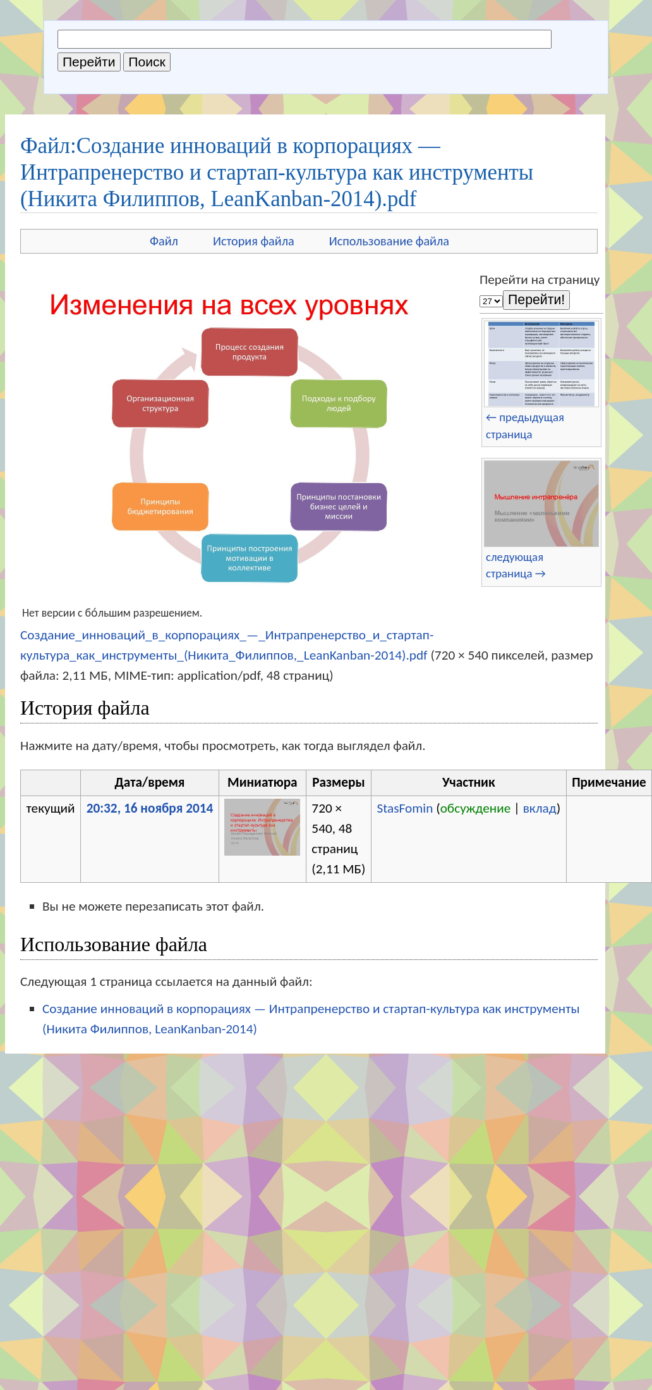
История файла (253, 241)
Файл (164, 241)
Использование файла (389, 241)
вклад (540, 808)
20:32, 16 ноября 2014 (150, 808)
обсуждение (475, 808)
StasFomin (405, 808)
